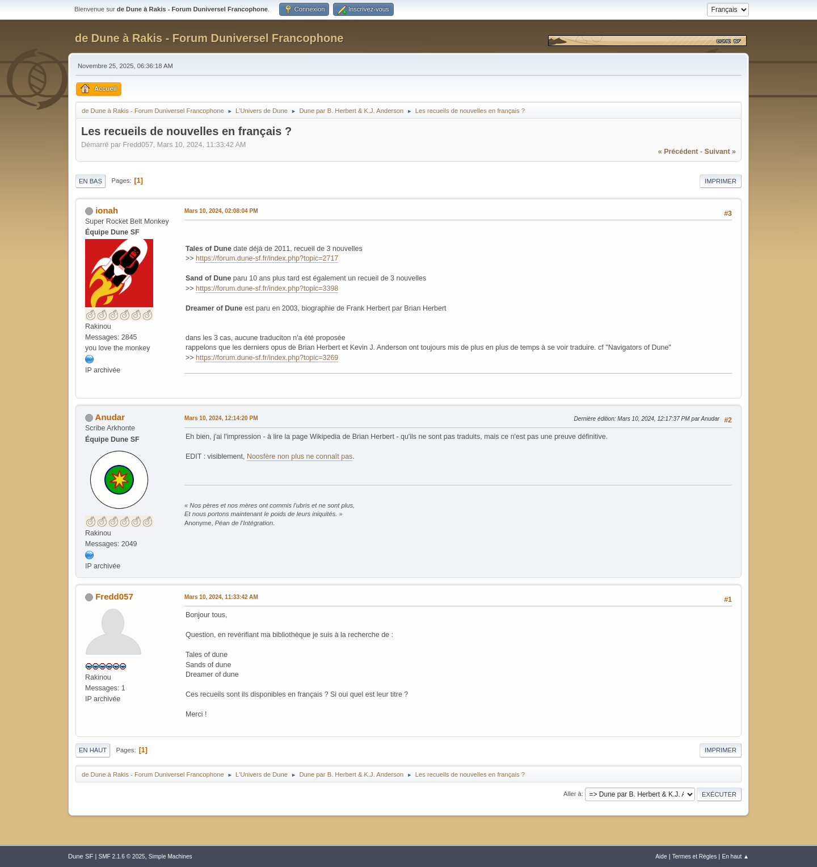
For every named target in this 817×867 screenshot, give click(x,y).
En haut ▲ (735, 856)
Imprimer (720, 181)
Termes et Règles (694, 856)
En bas (90, 181)
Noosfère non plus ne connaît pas (299, 456)
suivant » (720, 152)
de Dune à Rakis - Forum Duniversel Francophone (209, 38)
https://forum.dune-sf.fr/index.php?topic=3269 (267, 358)
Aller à (572, 793)
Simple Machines (170, 856)
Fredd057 (114, 596)
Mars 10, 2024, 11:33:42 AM (221, 597)
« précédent (678, 152)
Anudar (110, 417)
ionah (106, 210)
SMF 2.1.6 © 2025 (121, 856)
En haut (93, 750)
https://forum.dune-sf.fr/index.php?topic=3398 (267, 288)
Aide (661, 856)
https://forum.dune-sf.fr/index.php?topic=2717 (267, 258)
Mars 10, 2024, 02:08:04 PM (221, 211)
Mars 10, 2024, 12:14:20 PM (221, 418)
